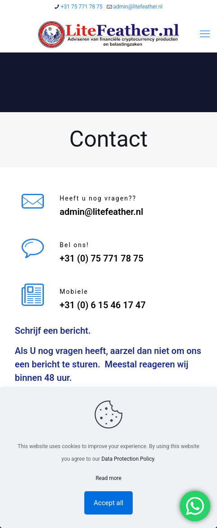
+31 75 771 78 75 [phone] (81, 7)
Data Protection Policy (127, 459)
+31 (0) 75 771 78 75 (101, 258)
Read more (108, 478)
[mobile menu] (205, 34)
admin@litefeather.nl (101, 211)
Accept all (108, 503)
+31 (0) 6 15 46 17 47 (103, 305)
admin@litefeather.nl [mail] (137, 7)
